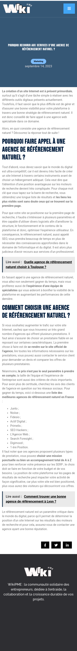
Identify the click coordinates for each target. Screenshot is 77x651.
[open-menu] (69, 8)
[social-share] (45, 545)
